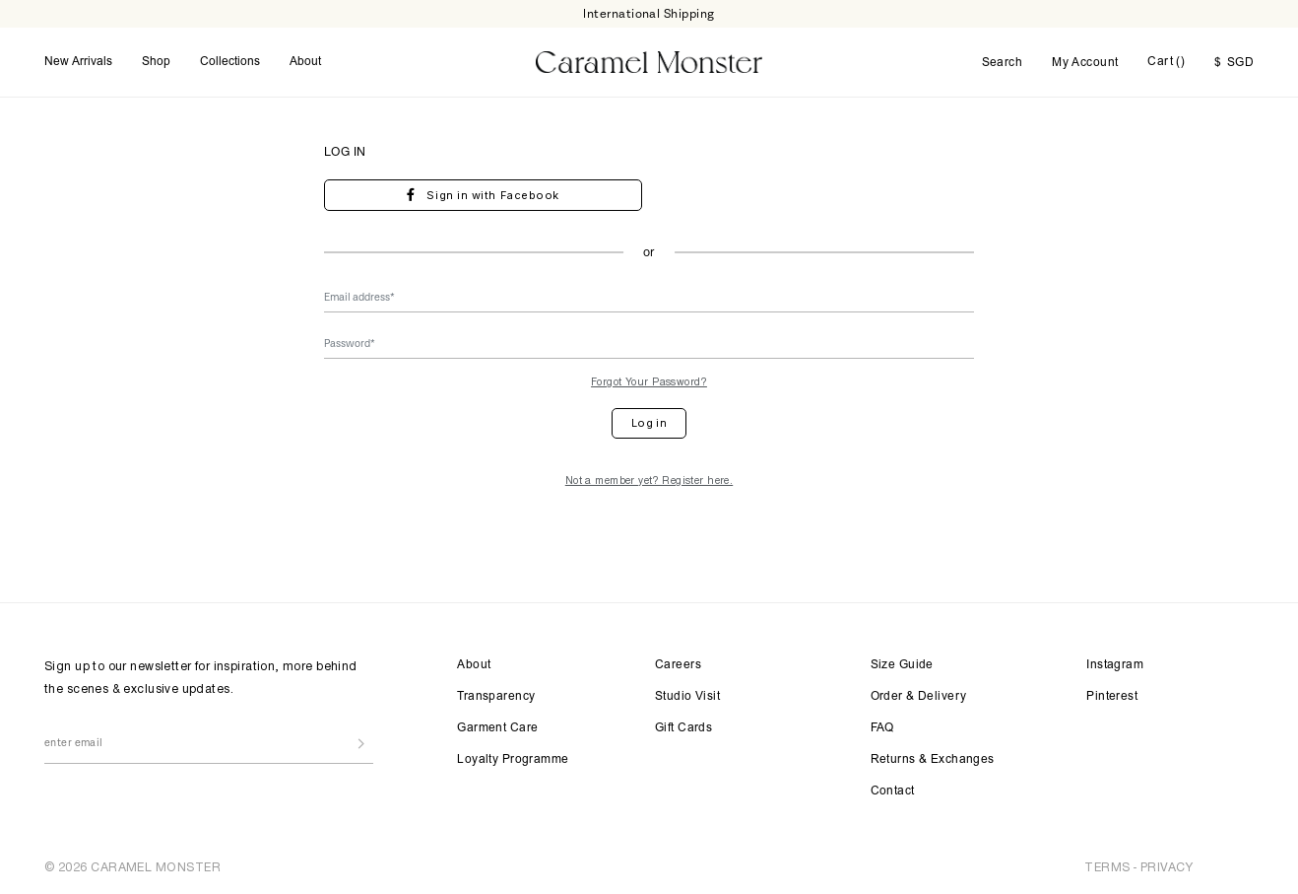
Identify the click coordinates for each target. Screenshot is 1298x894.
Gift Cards (683, 728)
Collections (230, 62)
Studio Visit (687, 697)
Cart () (1166, 62)
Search (1002, 63)
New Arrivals (78, 62)
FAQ (882, 728)
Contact (893, 791)
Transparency (496, 697)
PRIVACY (1166, 867)
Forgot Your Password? (649, 381)
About (305, 62)
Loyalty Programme (512, 760)
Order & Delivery (919, 697)
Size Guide (902, 665)
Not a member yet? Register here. (649, 480)
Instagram (1114, 665)
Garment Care (497, 728)
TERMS (1107, 867)
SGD (1234, 63)
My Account (1085, 63)
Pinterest (1111, 697)
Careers (678, 665)
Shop (156, 62)
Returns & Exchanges (933, 760)
